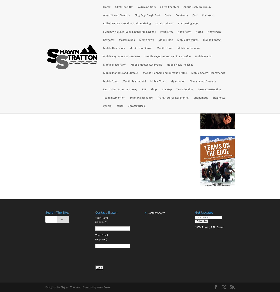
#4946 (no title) (147, 7)
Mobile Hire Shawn (141, 48)
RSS (144, 89)
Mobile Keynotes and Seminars (121, 56)
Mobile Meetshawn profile (146, 64)
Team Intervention (114, 97)
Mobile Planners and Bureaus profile (165, 73)
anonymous (201, 97)
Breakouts (182, 15)
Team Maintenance (141, 97)
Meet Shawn (146, 40)
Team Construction (209, 89)
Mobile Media (203, 56)
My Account (178, 81)
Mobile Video (158, 81)
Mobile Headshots (114, 48)
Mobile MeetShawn (114, 64)
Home (106, 7)
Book (168, 15)
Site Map (166, 89)
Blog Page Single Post (147, 15)
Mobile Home (165, 48)
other (120, 106)
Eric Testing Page (188, 23)
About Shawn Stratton (116, 15)
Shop (154, 89)
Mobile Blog (166, 40)
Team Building (184, 89)
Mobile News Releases (180, 64)
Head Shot (166, 32)
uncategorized (136, 106)
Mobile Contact (212, 40)
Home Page (214, 32)
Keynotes (108, 40)
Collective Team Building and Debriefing (127, 23)
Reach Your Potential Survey (120, 89)
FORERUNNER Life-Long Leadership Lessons (129, 32)
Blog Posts (219, 97)
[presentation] (122, 257)
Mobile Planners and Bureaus (120, 73)
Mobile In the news (188, 48)
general (107, 106)
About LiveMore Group (197, 7)
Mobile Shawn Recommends (208, 73)
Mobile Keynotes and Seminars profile (168, 56)
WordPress (103, 287)
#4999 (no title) (124, 7)
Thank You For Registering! (173, 97)
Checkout (207, 15)
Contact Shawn (164, 23)
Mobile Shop (110, 81)
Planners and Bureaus (202, 81)
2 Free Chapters (169, 7)
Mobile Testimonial (134, 81)
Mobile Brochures (188, 40)
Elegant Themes (70, 287)
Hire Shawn (184, 32)
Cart (194, 15)
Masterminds (127, 40)
